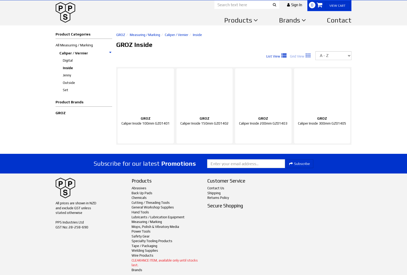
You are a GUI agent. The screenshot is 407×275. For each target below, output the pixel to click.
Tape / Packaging (144, 246)
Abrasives (139, 188)
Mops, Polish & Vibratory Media (155, 227)
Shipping (214, 193)
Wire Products (142, 255)
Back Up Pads (142, 193)
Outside (69, 83)
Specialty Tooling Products (152, 241)
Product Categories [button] (73, 34)
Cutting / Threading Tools (151, 203)
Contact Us (215, 188)
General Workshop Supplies (153, 207)
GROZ (61, 113)
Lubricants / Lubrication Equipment (158, 217)
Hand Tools (140, 212)
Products (241, 20)
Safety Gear (141, 236)
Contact (339, 20)
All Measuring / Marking (74, 45)
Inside (68, 68)
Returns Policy (218, 198)
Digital (68, 60)
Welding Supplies (145, 250)
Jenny (67, 75)
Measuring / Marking (145, 35)
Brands (292, 20)
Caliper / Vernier (85, 53)
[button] (294, 5)
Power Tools (141, 231)
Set (65, 90)
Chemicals (139, 198)
